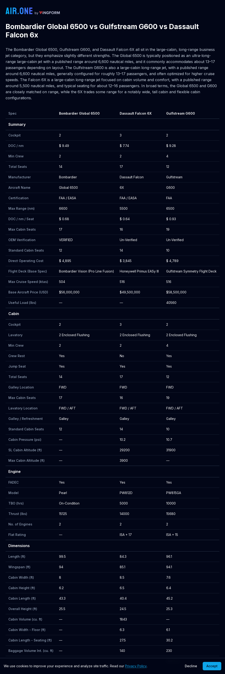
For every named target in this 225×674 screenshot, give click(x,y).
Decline (191, 666)
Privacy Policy (136, 666)
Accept (212, 666)
